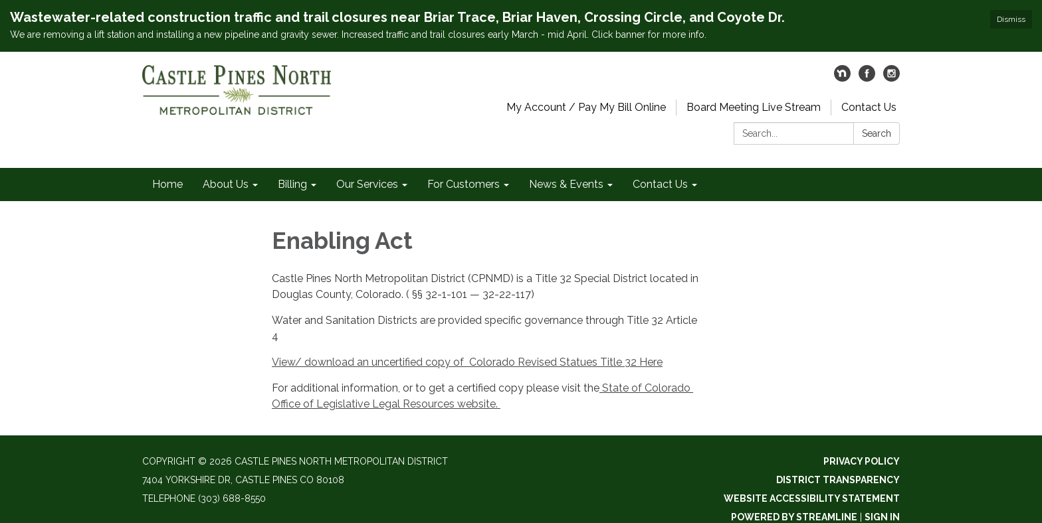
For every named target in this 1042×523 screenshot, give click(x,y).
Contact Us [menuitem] (660, 184)
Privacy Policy (861, 461)
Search (876, 133)
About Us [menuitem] (226, 184)
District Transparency (838, 480)
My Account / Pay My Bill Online (586, 107)
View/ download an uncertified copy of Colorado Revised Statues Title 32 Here (467, 362)
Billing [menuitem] (292, 184)
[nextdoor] (842, 78)
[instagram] (891, 78)
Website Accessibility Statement (812, 498)
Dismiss (1011, 19)
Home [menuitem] (167, 184)
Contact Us (868, 107)
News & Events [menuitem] (566, 184)
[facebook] (867, 78)
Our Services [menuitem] (367, 184)
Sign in (882, 517)
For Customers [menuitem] (463, 184)
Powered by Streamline (794, 517)
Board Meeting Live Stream (753, 107)
